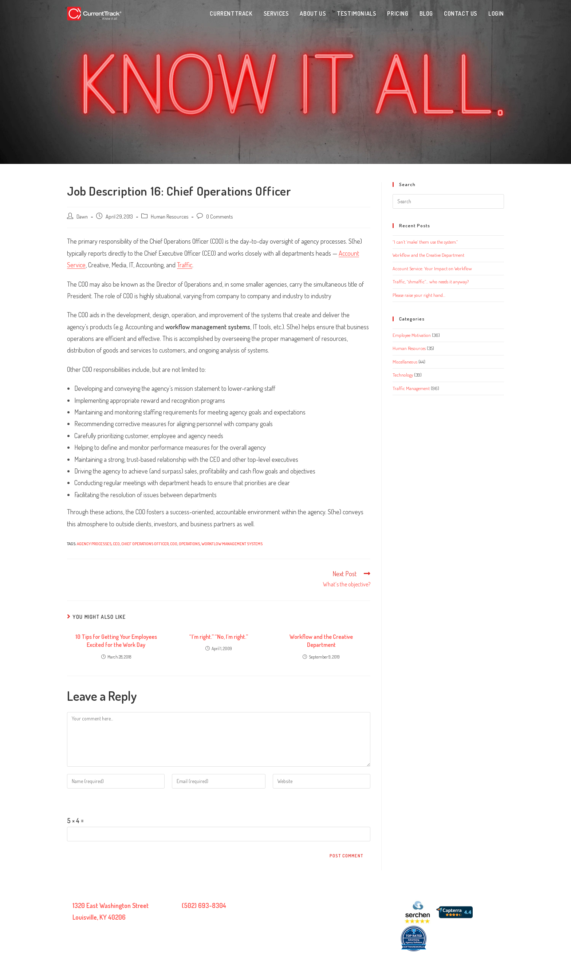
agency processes (94, 543)
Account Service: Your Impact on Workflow (432, 268)
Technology (403, 375)
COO (173, 543)
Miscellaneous (405, 362)
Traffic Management (411, 388)
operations (189, 543)
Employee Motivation (412, 335)
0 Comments (219, 216)
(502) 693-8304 (204, 905)
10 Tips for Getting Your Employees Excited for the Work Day (116, 640)
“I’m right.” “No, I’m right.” (218, 636)
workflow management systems (232, 543)
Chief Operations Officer (145, 543)
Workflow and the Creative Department (321, 640)
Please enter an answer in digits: (107, 802)
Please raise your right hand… (419, 295)
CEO (116, 543)
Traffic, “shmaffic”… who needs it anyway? (431, 281)
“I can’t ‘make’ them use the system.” (425, 242)
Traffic (184, 265)
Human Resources (169, 216)
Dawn (82, 216)
